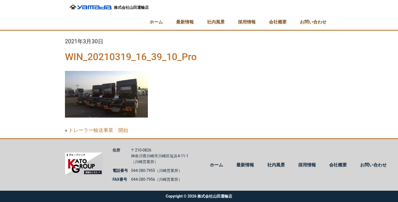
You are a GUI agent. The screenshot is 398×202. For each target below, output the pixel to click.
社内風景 (216, 22)
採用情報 (247, 22)
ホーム (156, 22)
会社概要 (278, 22)
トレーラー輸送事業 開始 (98, 130)
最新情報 (185, 22)
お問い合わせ (313, 22)
